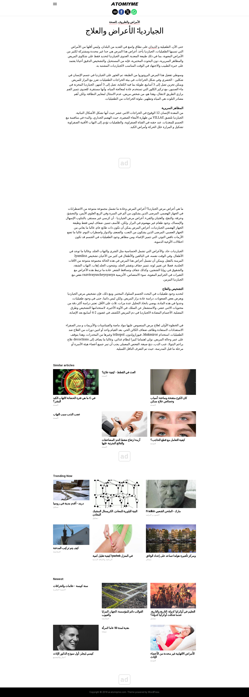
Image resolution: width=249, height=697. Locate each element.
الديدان (152, 46)
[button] (55, 4)
